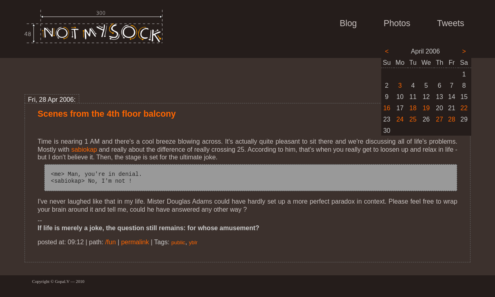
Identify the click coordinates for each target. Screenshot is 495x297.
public (178, 242)
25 (413, 119)
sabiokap (84, 149)
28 (451, 119)
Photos (397, 23)
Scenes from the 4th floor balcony (107, 114)
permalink (135, 242)
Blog (348, 23)
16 (386, 108)
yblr (193, 242)
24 (400, 119)
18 (413, 108)
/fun (110, 242)
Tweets (450, 23)
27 (439, 119)
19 (426, 108)
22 (464, 108)
